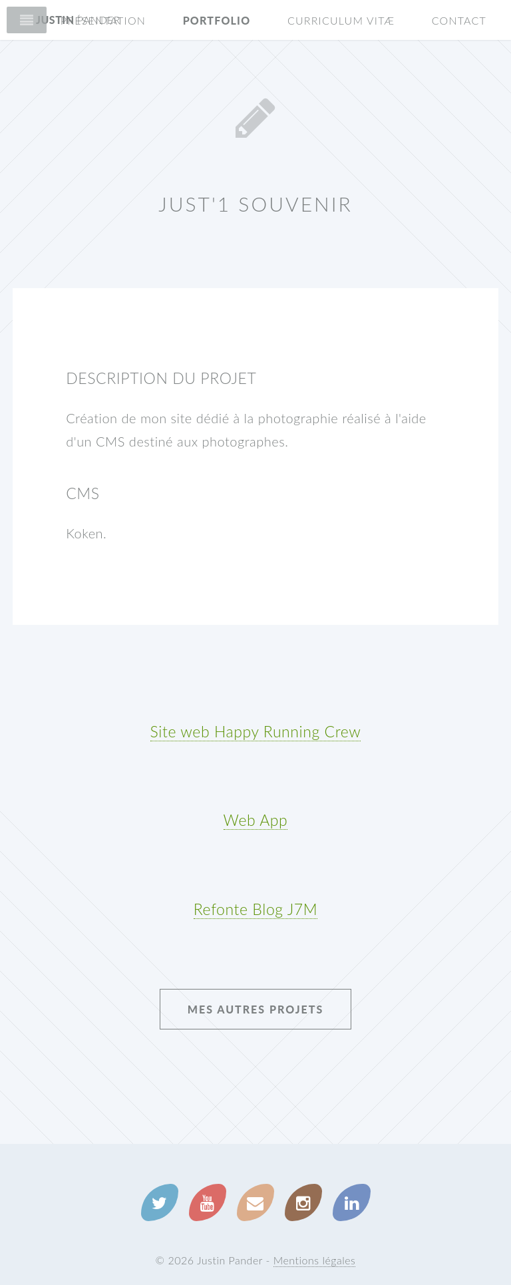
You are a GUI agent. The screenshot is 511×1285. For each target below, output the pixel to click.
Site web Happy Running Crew (255, 731)
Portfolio (217, 20)
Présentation (103, 20)
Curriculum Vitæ (341, 20)
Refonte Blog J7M (255, 909)
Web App (256, 820)
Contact (459, 20)
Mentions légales (314, 1260)
